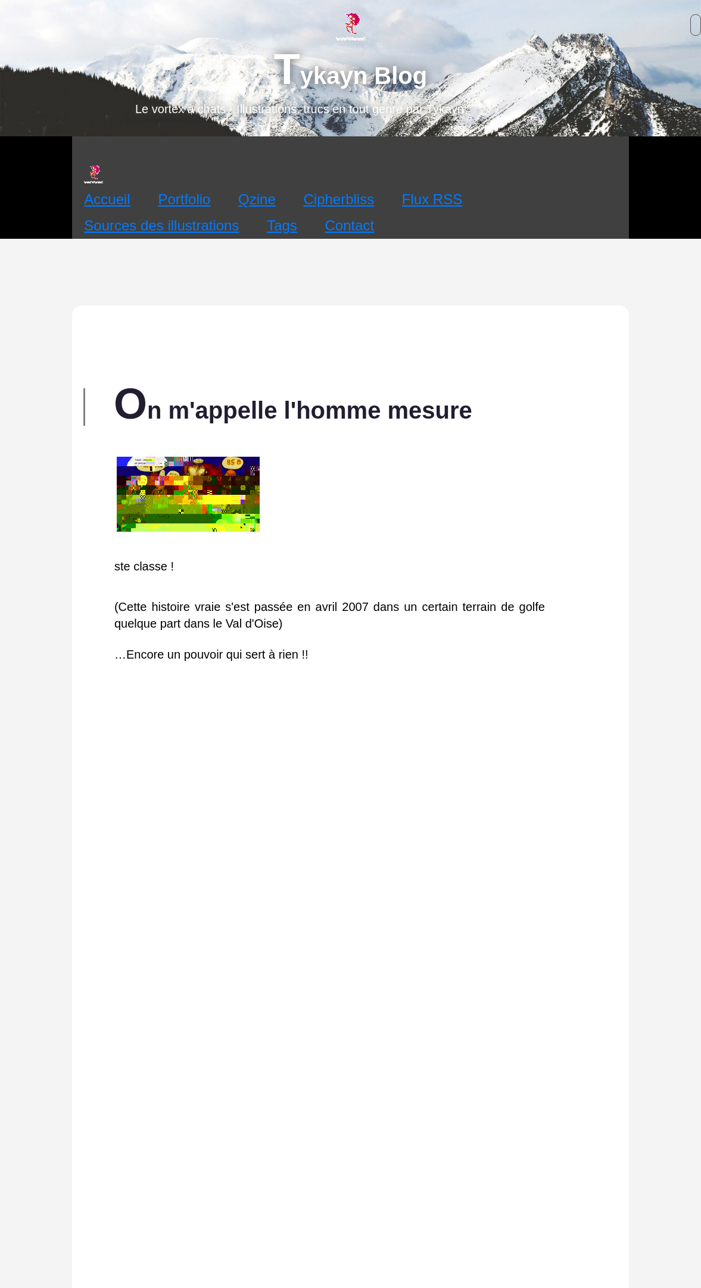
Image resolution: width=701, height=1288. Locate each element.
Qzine (257, 199)
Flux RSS (432, 199)
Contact (350, 225)
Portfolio (184, 199)
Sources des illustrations (161, 225)
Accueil (107, 199)
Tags (282, 225)
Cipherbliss (338, 199)
